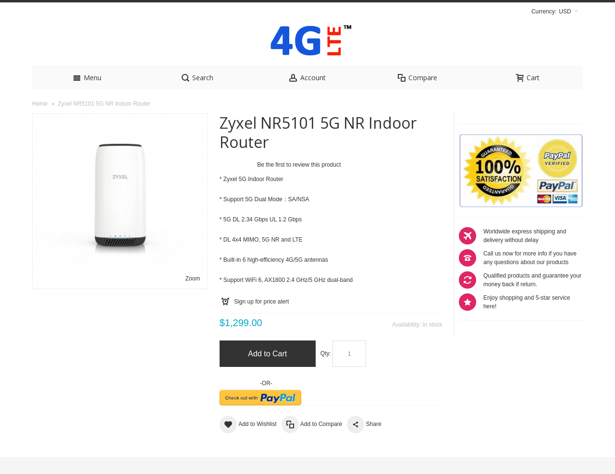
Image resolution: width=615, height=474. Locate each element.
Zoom (192, 295)
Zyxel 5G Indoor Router (253, 196)
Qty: (325, 370)
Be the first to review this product (299, 181)
